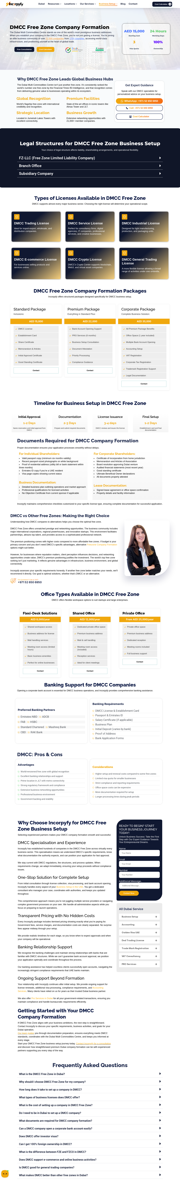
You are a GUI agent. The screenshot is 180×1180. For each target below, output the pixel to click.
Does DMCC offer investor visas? (38, 1136)
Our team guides (26, 1033)
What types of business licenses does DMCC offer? (49, 1097)
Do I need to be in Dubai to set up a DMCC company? (50, 1113)
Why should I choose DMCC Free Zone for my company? (52, 1081)
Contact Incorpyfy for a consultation (93, 1043)
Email (122, 859)
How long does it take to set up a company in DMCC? (50, 1089)
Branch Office (30, 166)
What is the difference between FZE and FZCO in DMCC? (52, 1151)
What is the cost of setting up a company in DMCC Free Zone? (55, 1105)
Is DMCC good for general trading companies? (46, 1167)
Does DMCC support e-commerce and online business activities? (57, 1159)
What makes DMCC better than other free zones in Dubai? (53, 1175)
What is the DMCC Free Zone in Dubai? (42, 1074)
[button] (90, 158)
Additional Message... (130, 881)
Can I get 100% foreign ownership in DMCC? (45, 1144)
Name (122, 848)
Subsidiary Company (36, 173)
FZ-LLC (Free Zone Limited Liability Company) (57, 158)
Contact (36, 370)
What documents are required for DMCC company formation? (55, 1120)
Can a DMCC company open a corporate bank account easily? (55, 1128)
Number (123, 870)
